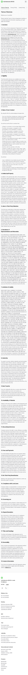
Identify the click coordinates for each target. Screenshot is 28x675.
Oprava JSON (4, 651)
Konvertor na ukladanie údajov (8, 635)
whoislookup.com (12, 34)
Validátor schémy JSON (6, 652)
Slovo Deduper (4, 628)
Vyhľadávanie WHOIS (6, 609)
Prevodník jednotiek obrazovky (8, 642)
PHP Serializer (4, 654)
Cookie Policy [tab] (22, 7)
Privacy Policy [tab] (14, 7)
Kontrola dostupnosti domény (8, 606)
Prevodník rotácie (5, 640)
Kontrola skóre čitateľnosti (7, 618)
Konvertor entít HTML (6, 649)
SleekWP (3, 665)
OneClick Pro (4, 666)
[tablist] (14, 7)
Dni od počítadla (5, 595)
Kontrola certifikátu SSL (6, 607)
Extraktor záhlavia (5, 616)
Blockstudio (4, 663)
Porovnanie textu (5, 625)
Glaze (2, 670)
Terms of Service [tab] (5, 7)
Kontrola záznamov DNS (6, 604)
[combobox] (7, 588)
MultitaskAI (3, 661)
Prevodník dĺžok (5, 639)
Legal (7, 584)
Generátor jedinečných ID (7, 627)
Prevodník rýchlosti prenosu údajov (9, 637)
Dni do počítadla (5, 597)
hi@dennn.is (8, 567)
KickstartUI (3, 668)
